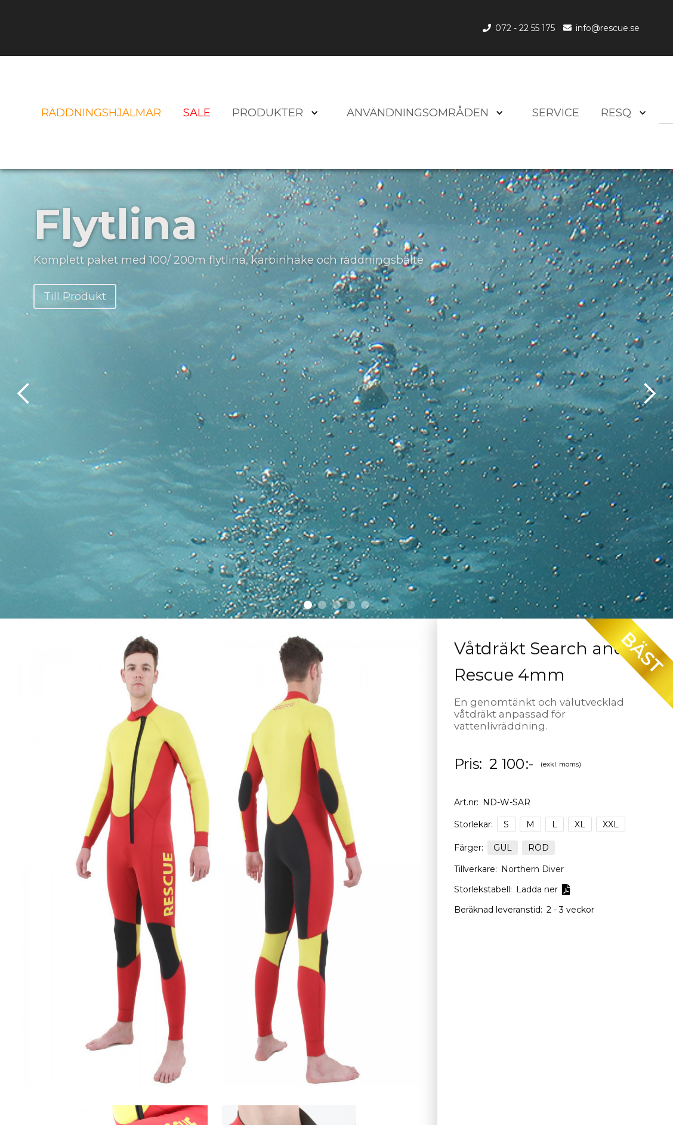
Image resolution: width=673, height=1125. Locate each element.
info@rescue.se (608, 28)
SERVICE (555, 113)
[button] (622, 113)
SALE (197, 113)
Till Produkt (75, 296)
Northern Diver (532, 869)
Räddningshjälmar (101, 113)
